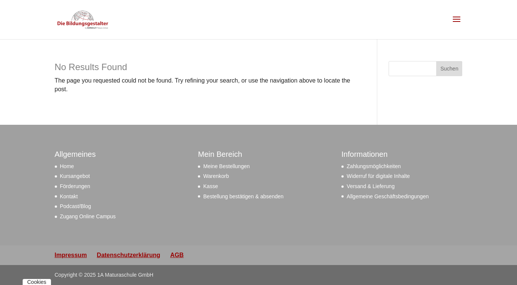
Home (67, 166)
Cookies (36, 282)
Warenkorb (216, 176)
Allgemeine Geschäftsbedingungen (388, 196)
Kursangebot (75, 176)
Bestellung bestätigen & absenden (243, 196)
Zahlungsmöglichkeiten (374, 166)
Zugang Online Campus (88, 216)
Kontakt (69, 196)
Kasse (210, 186)
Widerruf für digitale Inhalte (378, 176)
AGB (177, 255)
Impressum (71, 255)
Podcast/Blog (75, 206)
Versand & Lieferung (371, 186)
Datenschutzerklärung (128, 255)
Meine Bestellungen (226, 166)
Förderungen (75, 186)
